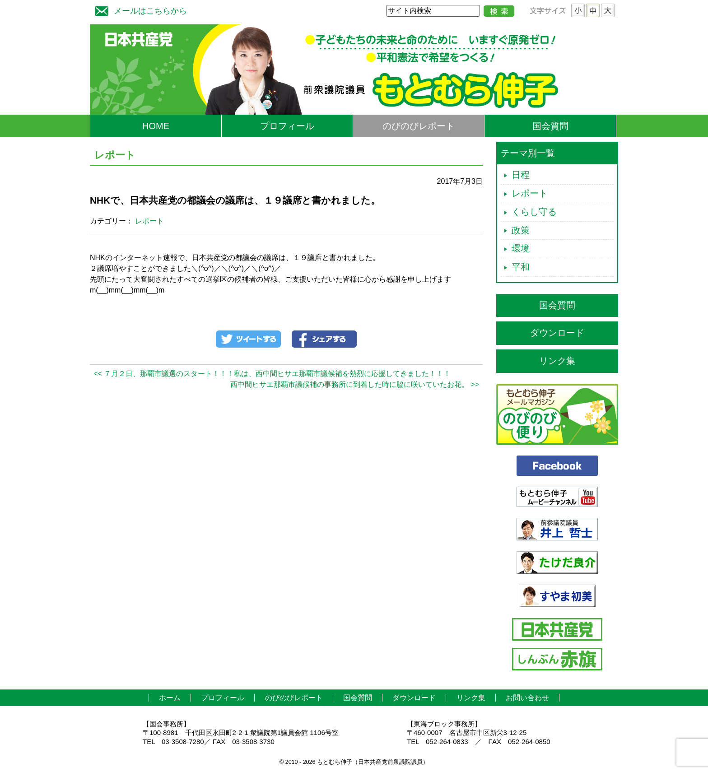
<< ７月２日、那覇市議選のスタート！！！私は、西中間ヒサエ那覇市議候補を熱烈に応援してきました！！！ (272, 373)
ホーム (170, 698)
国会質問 (550, 126)
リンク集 (557, 361)
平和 (521, 267)
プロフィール (287, 126)
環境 (521, 248)
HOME (155, 126)
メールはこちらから (138, 9)
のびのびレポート (418, 126)
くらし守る (534, 212)
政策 (521, 230)
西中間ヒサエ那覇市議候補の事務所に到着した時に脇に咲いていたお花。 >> (354, 384)
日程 (521, 175)
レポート (149, 221)
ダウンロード (557, 333)
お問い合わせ (527, 698)
